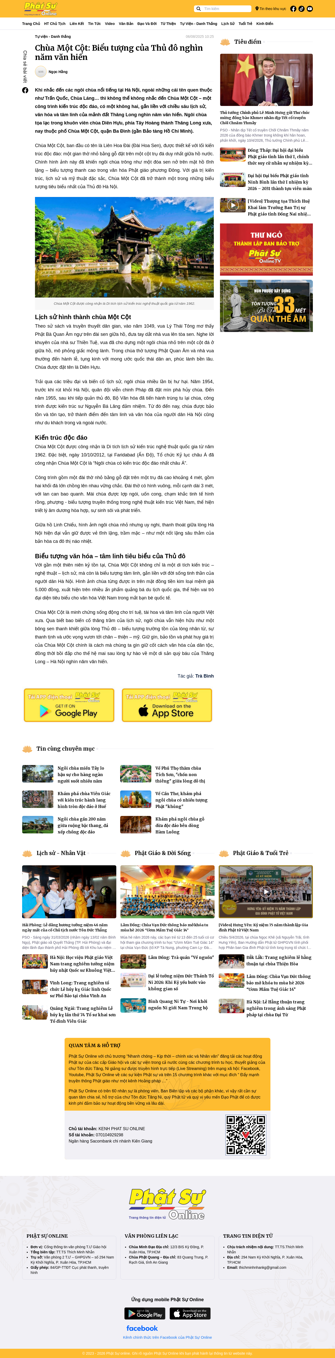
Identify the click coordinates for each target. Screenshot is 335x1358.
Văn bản (126, 24)
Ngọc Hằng (58, 72)
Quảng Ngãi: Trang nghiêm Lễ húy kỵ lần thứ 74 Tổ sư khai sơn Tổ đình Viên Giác (83, 1015)
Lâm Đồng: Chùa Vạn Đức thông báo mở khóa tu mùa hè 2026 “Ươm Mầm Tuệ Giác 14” (278, 983)
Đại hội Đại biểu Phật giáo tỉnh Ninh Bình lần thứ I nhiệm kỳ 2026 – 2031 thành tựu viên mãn (280, 182)
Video (110, 24)
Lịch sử (227, 24)
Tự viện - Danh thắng (198, 24)
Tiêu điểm (247, 42)
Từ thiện (168, 24)
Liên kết (77, 24)
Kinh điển (265, 24)
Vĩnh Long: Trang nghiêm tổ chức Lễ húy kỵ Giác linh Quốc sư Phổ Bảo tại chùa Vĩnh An (80, 989)
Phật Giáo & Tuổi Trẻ (260, 853)
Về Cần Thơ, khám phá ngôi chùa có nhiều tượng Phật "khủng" (181, 800)
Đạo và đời (147, 24)
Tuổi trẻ (245, 24)
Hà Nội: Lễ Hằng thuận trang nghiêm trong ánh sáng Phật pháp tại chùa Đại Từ (276, 1008)
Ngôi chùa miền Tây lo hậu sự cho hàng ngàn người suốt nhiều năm (81, 775)
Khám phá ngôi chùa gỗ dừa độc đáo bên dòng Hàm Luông (179, 825)
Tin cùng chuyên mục (66, 748)
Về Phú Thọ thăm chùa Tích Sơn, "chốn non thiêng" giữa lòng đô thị (180, 775)
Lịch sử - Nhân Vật (61, 853)
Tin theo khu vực (270, 8)
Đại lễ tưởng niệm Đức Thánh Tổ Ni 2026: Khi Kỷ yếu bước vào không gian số (181, 982)
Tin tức (94, 24)
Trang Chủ (31, 24)
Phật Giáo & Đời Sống (163, 853)
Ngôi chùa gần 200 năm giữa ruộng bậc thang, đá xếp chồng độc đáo (83, 825)
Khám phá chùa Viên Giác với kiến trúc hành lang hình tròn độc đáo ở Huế (84, 800)
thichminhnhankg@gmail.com (262, 1267)
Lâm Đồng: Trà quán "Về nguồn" (181, 957)
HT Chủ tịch (55, 24)
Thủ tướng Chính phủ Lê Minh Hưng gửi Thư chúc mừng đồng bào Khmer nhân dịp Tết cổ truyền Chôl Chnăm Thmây (265, 117)
